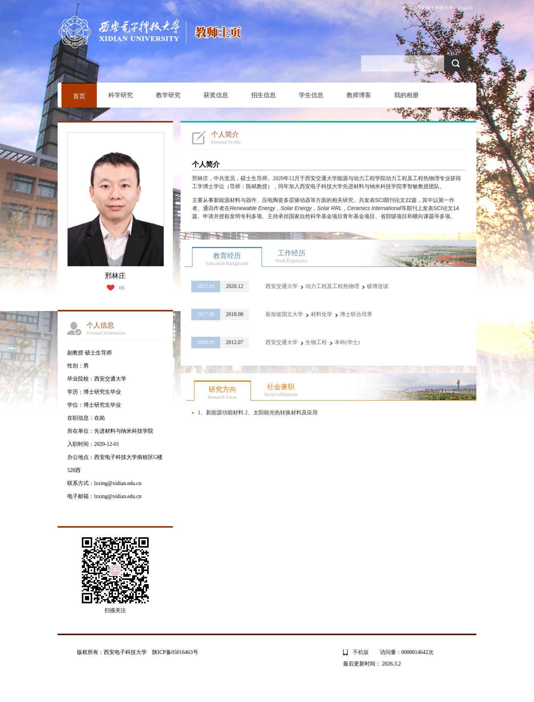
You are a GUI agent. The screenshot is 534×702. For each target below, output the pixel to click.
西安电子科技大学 (434, 7)
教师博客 (359, 95)
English (465, 7)
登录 (406, 7)
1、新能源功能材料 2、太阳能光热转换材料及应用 (258, 413)
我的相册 (406, 95)
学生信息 (311, 95)
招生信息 (263, 95)
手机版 (361, 652)
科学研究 (120, 95)
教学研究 (168, 95)
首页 (79, 96)
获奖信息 (216, 95)
